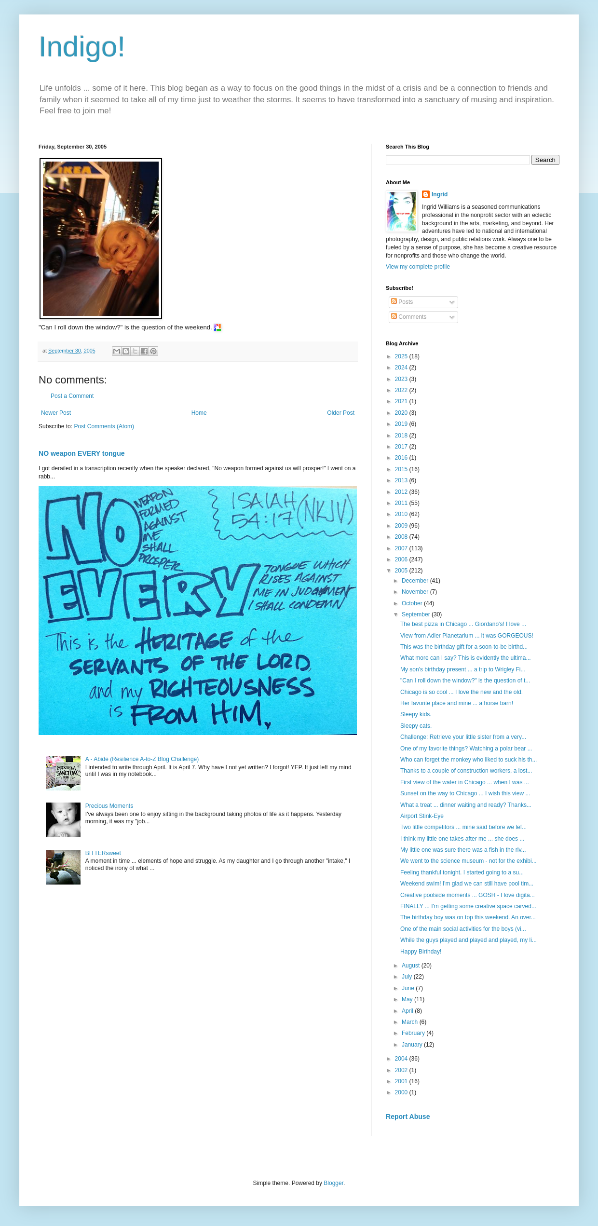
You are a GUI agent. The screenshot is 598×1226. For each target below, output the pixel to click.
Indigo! (82, 46)
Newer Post (56, 412)
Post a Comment (72, 396)
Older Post (340, 412)
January (413, 1044)
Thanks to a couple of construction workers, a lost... (466, 770)
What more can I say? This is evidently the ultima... (465, 657)
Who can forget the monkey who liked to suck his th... (468, 759)
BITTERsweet (103, 853)
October (413, 603)
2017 (402, 446)
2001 (402, 1081)
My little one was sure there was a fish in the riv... (463, 849)
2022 (402, 390)
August (411, 965)
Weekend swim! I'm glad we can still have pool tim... (466, 883)
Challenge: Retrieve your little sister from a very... (463, 737)
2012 (402, 492)
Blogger (333, 1183)
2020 (402, 412)
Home (199, 412)
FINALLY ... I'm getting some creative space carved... (468, 906)
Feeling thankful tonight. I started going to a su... (462, 872)
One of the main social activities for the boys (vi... (463, 929)
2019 (402, 424)
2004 (402, 1058)
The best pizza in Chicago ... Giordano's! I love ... (463, 624)
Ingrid (440, 194)
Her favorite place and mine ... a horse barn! (457, 703)
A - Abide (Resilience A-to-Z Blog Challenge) (142, 759)
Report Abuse (408, 1116)
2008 (402, 536)
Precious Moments (109, 806)
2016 (402, 457)
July (408, 976)
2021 (402, 401)
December (416, 580)
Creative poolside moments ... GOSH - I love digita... (467, 895)
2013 (402, 480)
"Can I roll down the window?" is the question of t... (465, 680)
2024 (402, 367)
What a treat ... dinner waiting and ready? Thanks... (465, 805)
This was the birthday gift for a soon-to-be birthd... (464, 646)
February (414, 1033)
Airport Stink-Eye (422, 816)
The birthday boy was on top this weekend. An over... (468, 917)
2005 (402, 570)
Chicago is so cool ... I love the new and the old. (462, 692)
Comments (408, 316)
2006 (402, 559)
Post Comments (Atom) (104, 426)
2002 (402, 1070)
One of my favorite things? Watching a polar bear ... (466, 748)
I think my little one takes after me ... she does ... (462, 838)
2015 (402, 469)
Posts (402, 302)
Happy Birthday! (420, 951)
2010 (402, 514)
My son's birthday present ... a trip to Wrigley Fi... (463, 669)
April (408, 1011)
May (408, 999)
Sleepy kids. (416, 714)
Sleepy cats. (417, 725)
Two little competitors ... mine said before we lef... (463, 827)
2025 (402, 356)
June (409, 988)
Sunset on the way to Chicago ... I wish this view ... (465, 793)
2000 (402, 1092)
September (417, 614)
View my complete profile (418, 266)
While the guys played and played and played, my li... (468, 940)
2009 (402, 525)
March (411, 1022)
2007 (402, 548)
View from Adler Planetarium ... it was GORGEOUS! (467, 635)
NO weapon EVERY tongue (82, 453)
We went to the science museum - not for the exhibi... (468, 861)
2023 (402, 379)
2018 (402, 435)
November (416, 591)
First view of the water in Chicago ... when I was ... (464, 782)
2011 (402, 503)
